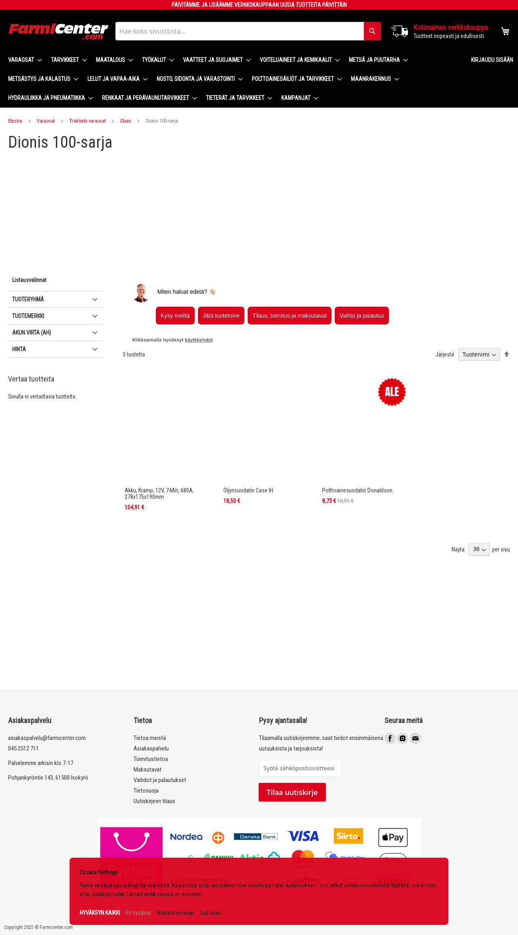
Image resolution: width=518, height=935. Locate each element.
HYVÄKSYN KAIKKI (100, 913)
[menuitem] (22, 60)
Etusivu (15, 121)
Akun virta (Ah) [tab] (31, 332)
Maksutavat (147, 769)
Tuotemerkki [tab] (28, 316)
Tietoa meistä (150, 738)
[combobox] (248, 31)
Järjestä (444, 354)
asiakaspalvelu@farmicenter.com (47, 738)
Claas (125, 121)
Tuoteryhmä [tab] (28, 299)
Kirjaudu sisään (492, 60)
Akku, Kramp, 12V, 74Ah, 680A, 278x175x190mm (159, 493)
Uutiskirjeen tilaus (154, 801)
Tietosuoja (146, 790)
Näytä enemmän (175, 913)
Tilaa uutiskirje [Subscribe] (292, 792)
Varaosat (46, 121)
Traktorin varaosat (87, 121)
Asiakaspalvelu (151, 748)
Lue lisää (210, 913)
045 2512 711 (23, 748)
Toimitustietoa (151, 759)
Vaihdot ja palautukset (160, 780)
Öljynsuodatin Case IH (248, 490)
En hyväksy (138, 913)
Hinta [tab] (19, 349)
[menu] (233, 79)
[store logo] (58, 31)
